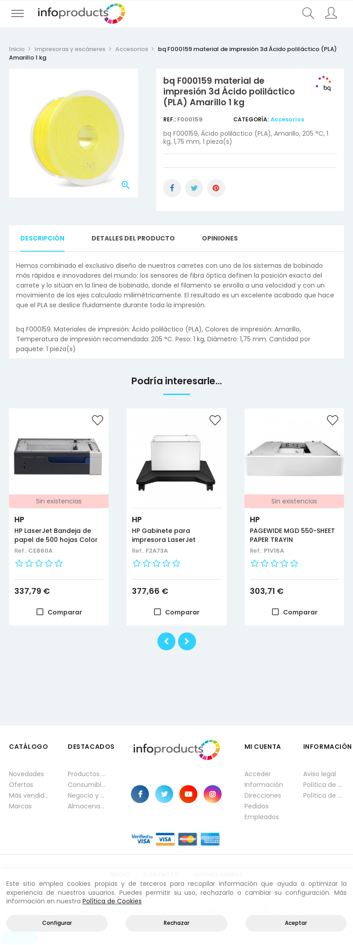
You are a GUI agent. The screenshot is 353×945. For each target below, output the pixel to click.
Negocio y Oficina (88, 795)
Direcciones (262, 795)
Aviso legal (319, 773)
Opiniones (220, 238)
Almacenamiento (88, 806)
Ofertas (21, 784)
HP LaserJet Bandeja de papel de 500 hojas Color (56, 535)
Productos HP (88, 773)
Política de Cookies (112, 901)
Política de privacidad (323, 784)
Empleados (261, 816)
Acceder (257, 773)
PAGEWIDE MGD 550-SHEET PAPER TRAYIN (292, 535)
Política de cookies (323, 795)
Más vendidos (29, 795)
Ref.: (170, 119)
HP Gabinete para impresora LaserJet (164, 535)
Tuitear (194, 188)
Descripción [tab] (42, 238)
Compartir (172, 188)
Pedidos (256, 806)
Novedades (26, 773)
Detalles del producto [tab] (133, 238)
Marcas (20, 806)
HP (19, 519)
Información (263, 784)
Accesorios (287, 119)
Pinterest (216, 188)
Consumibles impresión (88, 784)
